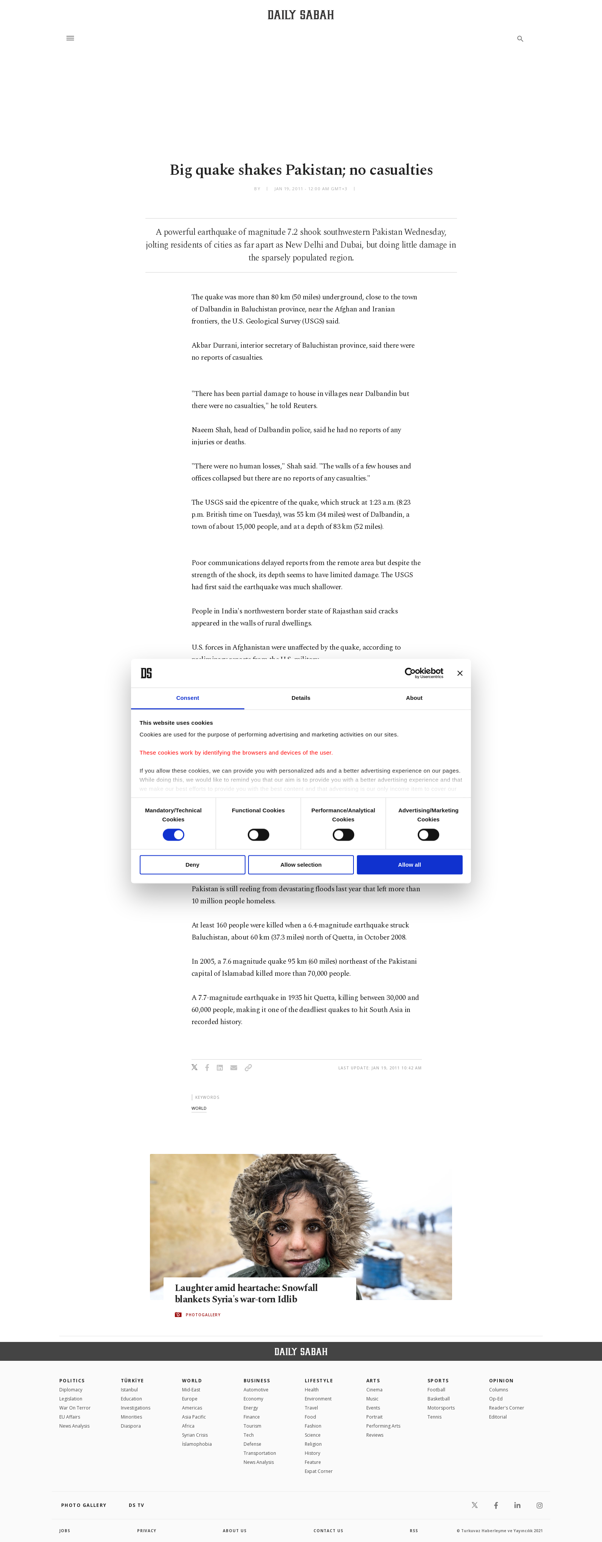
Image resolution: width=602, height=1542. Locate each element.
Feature (313, 1462)
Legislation (70, 1399)
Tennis (434, 1417)
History (312, 1453)
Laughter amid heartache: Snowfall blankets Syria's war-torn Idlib (246, 1294)
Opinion (501, 1380)
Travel (311, 1408)
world (199, 1108)
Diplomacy (70, 1389)
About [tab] (414, 698)
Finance (252, 1417)
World (192, 1380)
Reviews (374, 1435)
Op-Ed (496, 1399)
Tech (249, 1435)
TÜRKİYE (132, 1380)
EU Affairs (69, 1417)
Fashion (313, 1426)
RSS (414, 1530)
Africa (188, 1426)
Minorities (131, 1417)
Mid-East (191, 1389)
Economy (253, 1399)
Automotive (256, 1389)
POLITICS (72, 1380)
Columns (498, 1389)
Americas (192, 1408)
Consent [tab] (187, 698)
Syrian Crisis (195, 1435)
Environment (318, 1399)
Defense (252, 1444)
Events (373, 1408)
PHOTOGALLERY (203, 1314)
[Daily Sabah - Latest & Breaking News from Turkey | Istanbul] (301, 14)
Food (310, 1417)
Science (313, 1435)
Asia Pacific (194, 1417)
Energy (251, 1408)
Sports (438, 1380)
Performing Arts (383, 1426)
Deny (192, 865)
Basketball (439, 1399)
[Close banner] (460, 673)
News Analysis (74, 1426)
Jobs (64, 1530)
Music (372, 1399)
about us (235, 1530)
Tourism (252, 1426)
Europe (190, 1399)
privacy (146, 1530)
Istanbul (129, 1389)
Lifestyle (319, 1380)
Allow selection (300, 865)
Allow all (409, 865)
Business (257, 1380)
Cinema (374, 1389)
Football (436, 1389)
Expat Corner (319, 1471)
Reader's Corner (506, 1408)
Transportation (260, 1453)
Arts (373, 1380)
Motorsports (441, 1408)
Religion (313, 1444)
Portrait (374, 1417)
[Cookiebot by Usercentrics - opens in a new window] (410, 673)
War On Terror (75, 1408)
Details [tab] (301, 698)
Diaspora (131, 1426)
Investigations (135, 1408)
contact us (328, 1530)
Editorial (498, 1417)
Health (312, 1389)
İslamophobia (197, 1444)
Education (131, 1399)
